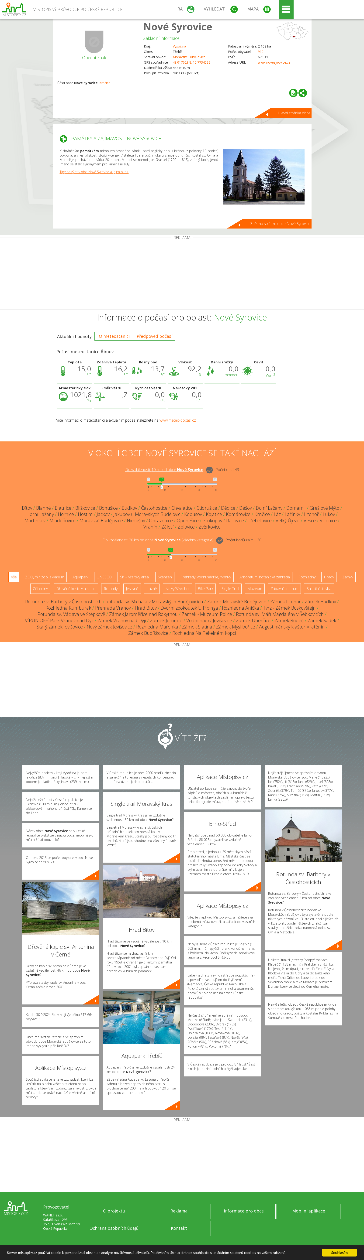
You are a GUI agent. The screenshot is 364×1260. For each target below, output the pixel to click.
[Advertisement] (182, 274)
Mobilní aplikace (308, 1211)
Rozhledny (306, 577)
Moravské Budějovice (189, 57)
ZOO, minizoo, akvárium (44, 577)
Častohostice (154, 508)
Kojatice (214, 514)
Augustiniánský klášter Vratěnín (292, 627)
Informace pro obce (244, 1211)
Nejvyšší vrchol (177, 588)
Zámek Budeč (289, 620)
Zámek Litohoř (285, 601)
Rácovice (235, 520)
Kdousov (193, 514)
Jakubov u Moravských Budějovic (147, 514)
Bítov (27, 508)
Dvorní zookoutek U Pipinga (189, 608)
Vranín (150, 527)
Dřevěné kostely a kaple (75, 588)
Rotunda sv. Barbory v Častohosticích (63, 601)
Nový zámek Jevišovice (109, 627)
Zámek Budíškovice (148, 633)
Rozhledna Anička (240, 608)
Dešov (245, 508)
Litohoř (311, 514)
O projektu (114, 1211)
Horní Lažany (40, 514)
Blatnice (63, 508)
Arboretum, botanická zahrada (264, 577)
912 (260, 51)
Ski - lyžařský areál (134, 577)
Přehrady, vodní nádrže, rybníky (205, 577)
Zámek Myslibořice (235, 627)
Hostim (85, 514)
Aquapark (80, 577)
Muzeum (254, 588)
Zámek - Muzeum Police (207, 614)
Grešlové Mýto (324, 508)
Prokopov (212, 520)
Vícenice (328, 520)
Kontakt (179, 1228)
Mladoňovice (62, 520)
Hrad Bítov (146, 608)
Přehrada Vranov (113, 608)
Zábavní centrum (284, 588)
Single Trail (230, 588)
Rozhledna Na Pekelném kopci (204, 633)
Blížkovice (85, 508)
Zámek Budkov (320, 601)
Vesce (310, 520)
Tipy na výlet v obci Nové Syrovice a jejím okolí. (94, 172)
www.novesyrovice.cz (274, 62)
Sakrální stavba (319, 588)
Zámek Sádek (322, 620)
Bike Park (205, 588)
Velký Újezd (288, 520)
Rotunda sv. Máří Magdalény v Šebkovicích (280, 614)
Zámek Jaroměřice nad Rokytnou (143, 614)
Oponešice (188, 520)
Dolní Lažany (269, 508)
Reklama (178, 1211)
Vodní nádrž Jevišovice (209, 620)
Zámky (347, 577)
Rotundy (111, 588)
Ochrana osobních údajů (114, 1228)
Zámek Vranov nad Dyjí (121, 620)
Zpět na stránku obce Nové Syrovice (280, 223)
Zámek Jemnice (166, 620)
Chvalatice (182, 508)
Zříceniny (40, 588)
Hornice (66, 514)
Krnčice (104, 83)
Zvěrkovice (210, 527)
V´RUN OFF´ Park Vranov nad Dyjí (59, 620)
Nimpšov (136, 520)
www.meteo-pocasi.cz (177, 420)
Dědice (228, 508)
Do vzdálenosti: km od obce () (158, 540)
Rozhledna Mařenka (157, 627)
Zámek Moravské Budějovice (236, 601)
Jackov (103, 514)
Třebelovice (260, 520)
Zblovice (186, 527)
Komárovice (238, 514)
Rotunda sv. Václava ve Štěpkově (71, 614)
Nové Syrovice (177, 26)
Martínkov (34, 520)
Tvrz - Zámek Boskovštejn (289, 608)
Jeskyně (132, 588)
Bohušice (108, 508)
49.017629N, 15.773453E (191, 62)
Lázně (152, 588)
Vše (14, 577)
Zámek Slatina (197, 627)
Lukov (329, 514)
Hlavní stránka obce (294, 113)
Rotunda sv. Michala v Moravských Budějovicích (154, 601)
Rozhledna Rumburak (68, 608)
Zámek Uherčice (253, 620)
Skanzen (165, 577)
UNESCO (104, 577)
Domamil (296, 508)
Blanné (43, 508)
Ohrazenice (161, 520)
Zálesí (167, 527)
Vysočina (179, 46)
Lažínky (292, 514)
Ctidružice (207, 508)
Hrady (329, 577)
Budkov (129, 508)
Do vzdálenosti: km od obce (164, 469)
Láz (277, 514)
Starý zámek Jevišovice (60, 627)
